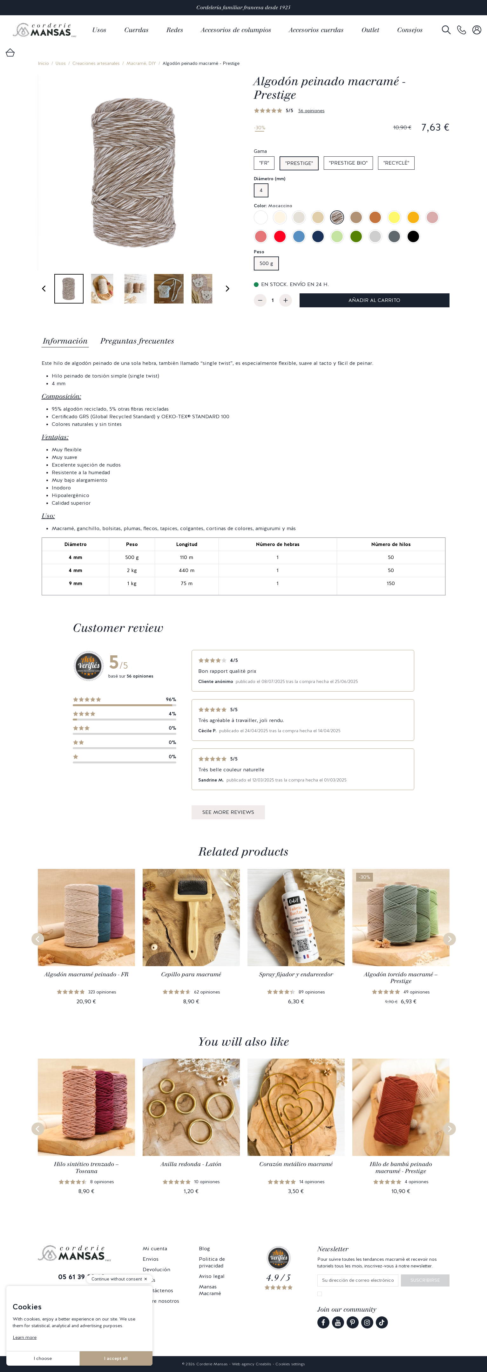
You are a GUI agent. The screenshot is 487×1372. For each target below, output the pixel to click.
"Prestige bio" (348, 163)
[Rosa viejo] (432, 217)
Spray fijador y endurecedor (296, 974)
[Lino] (299, 217)
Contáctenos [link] (158, 1290)
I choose (43, 1358)
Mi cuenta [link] (155, 1248)
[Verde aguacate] (356, 236)
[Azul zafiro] (318, 236)
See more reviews (228, 812)
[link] (461, 30)
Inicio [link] (43, 63)
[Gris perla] (375, 236)
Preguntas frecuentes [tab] (137, 340)
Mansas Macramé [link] (210, 1290)
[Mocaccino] (337, 217)
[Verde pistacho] (337, 236)
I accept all (116, 1358)
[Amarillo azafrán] (413, 217)
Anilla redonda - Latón (191, 1164)
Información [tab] (65, 340)
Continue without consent (116, 1279)
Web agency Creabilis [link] (251, 1364)
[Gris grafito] (394, 236)
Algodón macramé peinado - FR (86, 974)
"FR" (264, 163)
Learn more (25, 1337)
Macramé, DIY (141, 63)
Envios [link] (151, 1259)
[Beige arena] (318, 217)
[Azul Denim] (299, 236)
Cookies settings (290, 1364)
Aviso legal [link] (212, 1276)
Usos (61, 63)
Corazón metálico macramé (296, 1164)
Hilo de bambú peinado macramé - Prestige (401, 1168)
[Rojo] (280, 236)
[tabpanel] (244, 477)
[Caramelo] (375, 217)
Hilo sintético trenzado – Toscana (86, 1168)
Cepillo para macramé (191, 974)
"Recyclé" (396, 163)
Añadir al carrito (374, 300)
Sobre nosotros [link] (161, 1301)
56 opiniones (311, 110)
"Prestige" (299, 163)
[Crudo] (280, 217)
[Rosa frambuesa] (261, 236)
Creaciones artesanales (96, 63)
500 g (266, 263)
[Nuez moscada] (356, 217)
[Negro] (413, 236)
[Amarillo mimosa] (394, 217)
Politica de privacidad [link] (212, 1262)
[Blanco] (261, 217)
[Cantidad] (272, 300)
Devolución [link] (156, 1269)
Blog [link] (204, 1248)
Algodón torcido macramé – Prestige (400, 978)
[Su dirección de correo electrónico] (357, 1280)
